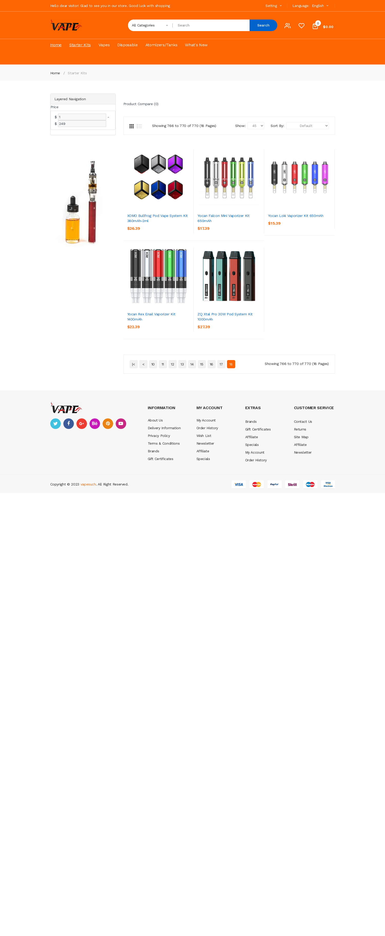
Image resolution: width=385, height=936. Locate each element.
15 (201, 467)
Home (55, 73)
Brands (153, 554)
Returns (300, 532)
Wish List (203, 539)
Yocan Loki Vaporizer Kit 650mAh (154, 321)
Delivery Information (164, 531)
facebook (68, 527)
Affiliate (202, 554)
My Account (206, 523)
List (139, 126)
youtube (121, 527)
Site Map (301, 540)
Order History (207, 531)
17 (221, 467)
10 (153, 467)
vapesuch (88, 587)
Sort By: (277, 126)
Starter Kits (77, 73)
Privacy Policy (159, 539)
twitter (55, 527)
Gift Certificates (160, 562)
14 (191, 467)
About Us (155, 523)
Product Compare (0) (141, 104)
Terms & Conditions (164, 547)
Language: (300, 6)
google (81, 527)
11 (163, 467)
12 (172, 467)
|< (133, 467)
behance (95, 527)
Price (54, 107)
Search (263, 25)
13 (182, 467)
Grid (132, 126)
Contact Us (303, 525)
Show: (240, 126)
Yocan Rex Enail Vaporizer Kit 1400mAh (159, 417)
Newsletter (205, 547)
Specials (203, 562)
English (321, 6)
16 (211, 467)
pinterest (108, 527)
